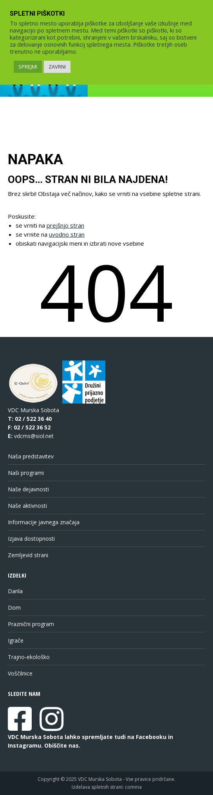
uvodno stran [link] (67, 234)
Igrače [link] (15, 640)
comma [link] (133, 787)
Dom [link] (14, 607)
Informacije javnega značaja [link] (43, 522)
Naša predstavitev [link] (31, 456)
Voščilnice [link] (20, 673)
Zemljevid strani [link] (28, 555)
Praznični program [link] (31, 624)
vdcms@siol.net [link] (34, 436)
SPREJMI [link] (27, 66)
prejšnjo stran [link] (65, 225)
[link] (20, 727)
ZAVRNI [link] (57, 66)
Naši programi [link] (26, 472)
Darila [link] (15, 591)
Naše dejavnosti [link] (28, 489)
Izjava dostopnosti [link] (31, 538)
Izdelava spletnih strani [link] (97, 787)
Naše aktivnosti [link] (27, 505)
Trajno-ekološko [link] (29, 657)
